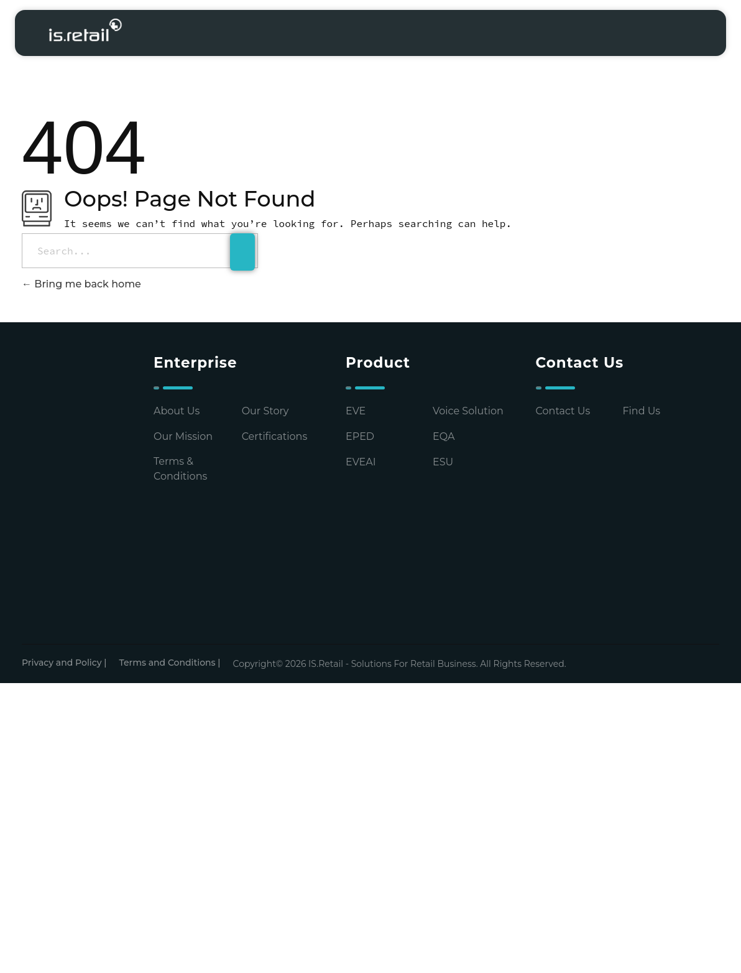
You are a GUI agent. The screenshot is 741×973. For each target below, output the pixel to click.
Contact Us (563, 411)
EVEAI (360, 462)
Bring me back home (81, 284)
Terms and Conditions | (169, 662)
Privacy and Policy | (64, 662)
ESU (443, 462)
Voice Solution (468, 411)
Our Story (265, 411)
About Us (177, 411)
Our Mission (183, 436)
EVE (356, 411)
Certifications (275, 436)
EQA (443, 436)
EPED (360, 436)
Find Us (641, 411)
